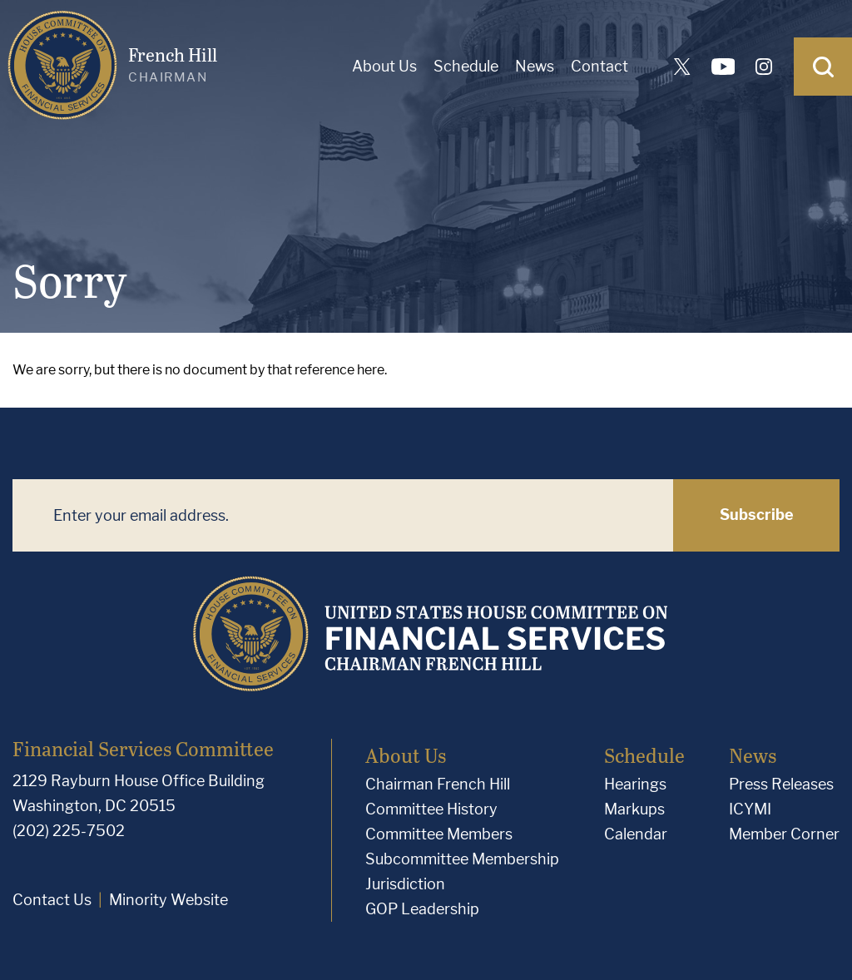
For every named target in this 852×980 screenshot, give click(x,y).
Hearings (635, 784)
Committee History (431, 809)
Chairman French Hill (437, 784)
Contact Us (52, 899)
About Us (384, 66)
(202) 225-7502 (68, 830)
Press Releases (781, 784)
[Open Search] (823, 66)
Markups (634, 809)
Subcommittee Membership (462, 859)
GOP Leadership (422, 909)
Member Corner (784, 834)
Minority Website (168, 899)
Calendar (635, 834)
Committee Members (439, 834)
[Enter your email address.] (342, 515)
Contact (599, 66)
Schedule (465, 66)
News (534, 66)
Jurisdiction (405, 884)
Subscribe (757, 514)
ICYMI (750, 809)
